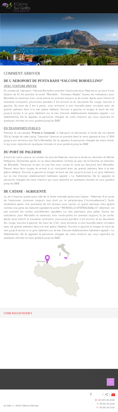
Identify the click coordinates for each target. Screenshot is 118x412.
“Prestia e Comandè (43, 132)
